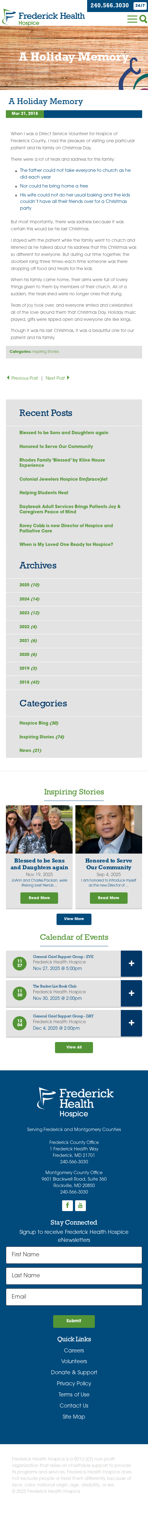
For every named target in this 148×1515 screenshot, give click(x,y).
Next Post (58, 379)
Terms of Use (74, 1403)
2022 (29, 631)
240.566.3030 (109, 6)
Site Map (74, 1425)
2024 (30, 602)
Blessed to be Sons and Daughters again (64, 433)
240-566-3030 (74, 1170)
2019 (29, 674)
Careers (74, 1359)
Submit (74, 1329)
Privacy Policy (74, 1392)
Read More (39, 905)
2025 (30, 588)
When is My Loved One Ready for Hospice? (66, 547)
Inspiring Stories (45, 352)
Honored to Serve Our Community (56, 447)
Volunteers (74, 1370)
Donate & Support (74, 1381)
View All (74, 1055)
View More (74, 926)
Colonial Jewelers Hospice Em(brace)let (64, 481)
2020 (29, 659)
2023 (30, 617)
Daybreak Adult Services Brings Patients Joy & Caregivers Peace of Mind (70, 511)
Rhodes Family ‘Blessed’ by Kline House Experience (62, 463)
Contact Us (74, 1414)
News (31, 757)
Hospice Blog (39, 729)
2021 (29, 645)
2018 (30, 688)
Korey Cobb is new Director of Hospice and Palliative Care (66, 530)
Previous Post (22, 379)
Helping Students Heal (44, 494)
